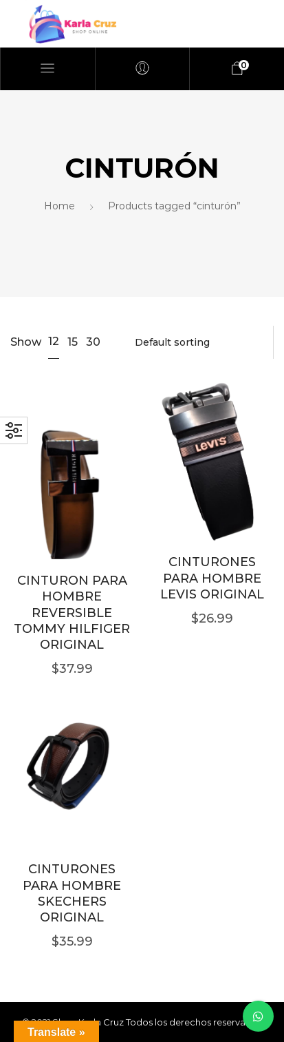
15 (72, 341)
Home (59, 206)
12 (53, 341)
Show (25, 342)
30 (93, 341)
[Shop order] (197, 342)
